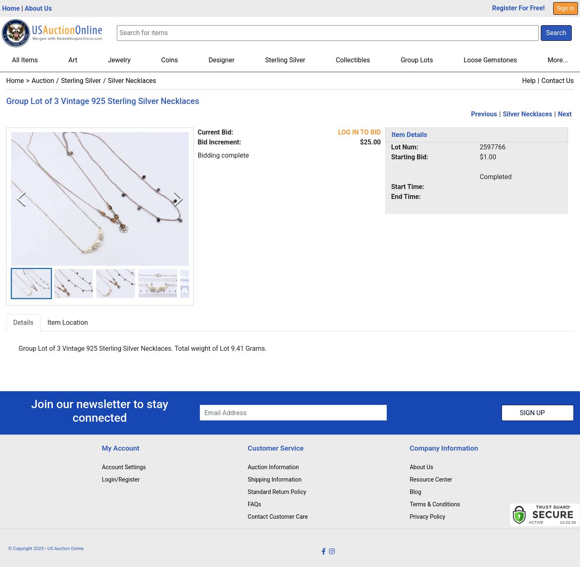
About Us (38, 8)
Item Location (67, 323)
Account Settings (124, 467)
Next (565, 114)
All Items (25, 60)
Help (529, 81)
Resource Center (431, 479)
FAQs (254, 504)
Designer (221, 60)
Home (11, 8)
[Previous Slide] (21, 198)
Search (556, 33)
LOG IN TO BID (359, 132)
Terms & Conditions (435, 504)
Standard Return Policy (277, 492)
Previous (484, 114)
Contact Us (557, 81)
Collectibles (353, 60)
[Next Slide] (178, 198)
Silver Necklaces (132, 81)
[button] (31, 284)
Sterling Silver (285, 60)
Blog (415, 492)
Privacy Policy (427, 516)
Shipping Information (274, 479)
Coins (169, 60)
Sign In (565, 8)
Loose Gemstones (490, 60)
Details (23, 323)
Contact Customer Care (278, 516)
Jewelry (119, 60)
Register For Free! (518, 8)
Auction (42, 81)
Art (73, 60)
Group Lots (417, 60)
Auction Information (273, 467)
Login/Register (121, 479)
